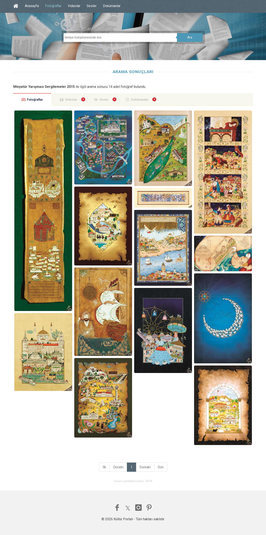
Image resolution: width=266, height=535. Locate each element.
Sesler (92, 6)
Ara (189, 37)
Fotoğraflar (53, 6)
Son (160, 467)
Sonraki (145, 467)
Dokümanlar (111, 6)
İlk (104, 467)
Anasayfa (32, 6)
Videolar (74, 6)
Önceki (118, 467)
